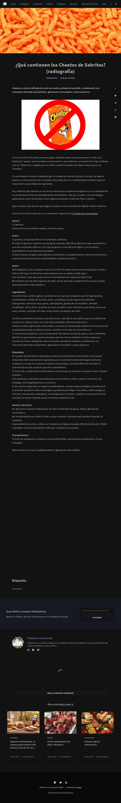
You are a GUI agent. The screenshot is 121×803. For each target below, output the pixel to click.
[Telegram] (115, 102)
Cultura (50, 738)
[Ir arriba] (115, 88)
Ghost (79, 787)
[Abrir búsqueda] (116, 4)
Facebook (37, 3)
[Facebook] (115, 117)
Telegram (61, 3)
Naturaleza (14, 738)
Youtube (73, 3)
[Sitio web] (28, 650)
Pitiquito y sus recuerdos (40, 638)
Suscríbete (97, 617)
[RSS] (66, 783)
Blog (13, 3)
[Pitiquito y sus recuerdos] (18, 642)
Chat (104, 3)
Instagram (24, 3)
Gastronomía (51, 78)
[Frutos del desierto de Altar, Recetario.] (60, 750)
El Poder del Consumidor (85, 213)
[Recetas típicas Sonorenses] (98, 750)
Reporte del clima (90, 3)
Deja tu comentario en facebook (60, 693)
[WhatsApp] (115, 110)
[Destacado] (35, 716)
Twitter (49, 3)
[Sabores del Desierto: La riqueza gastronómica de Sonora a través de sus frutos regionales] (23, 750)
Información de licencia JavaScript (60, 793)
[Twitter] (115, 95)
